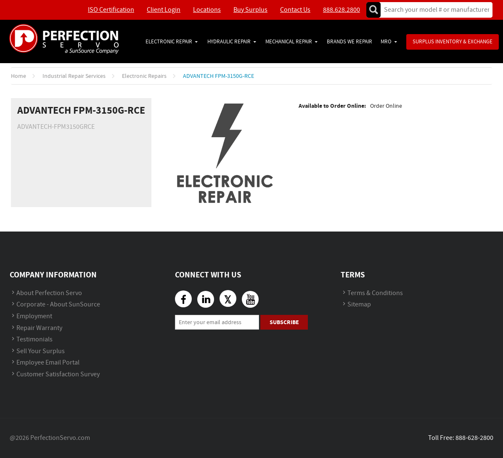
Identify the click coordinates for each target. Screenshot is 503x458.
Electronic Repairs (144, 76)
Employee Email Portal (47, 362)
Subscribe (284, 322)
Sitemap (359, 304)
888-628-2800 (474, 438)
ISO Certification (111, 9)
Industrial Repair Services (74, 76)
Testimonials (34, 339)
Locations (207, 9)
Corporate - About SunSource (58, 304)
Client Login (163, 9)
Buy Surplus (250, 9)
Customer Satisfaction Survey (58, 374)
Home (18, 76)
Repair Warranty (39, 328)
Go (373, 10)
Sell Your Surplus (40, 351)
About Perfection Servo (49, 293)
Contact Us (295, 9)
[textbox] (433, 10)
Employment (34, 316)
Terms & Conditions (375, 293)
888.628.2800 (341, 9)
